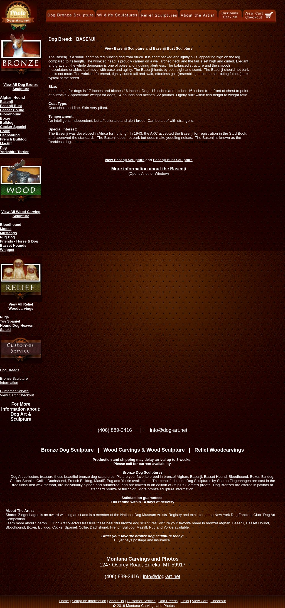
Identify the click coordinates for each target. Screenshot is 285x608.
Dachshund (10, 135)
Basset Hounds (13, 245)
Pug (3, 148)
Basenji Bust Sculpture (172, 48)
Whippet (7, 250)
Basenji (6, 102)
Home (64, 601)
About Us (116, 601)
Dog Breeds (9, 370)
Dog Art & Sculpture (21, 417)
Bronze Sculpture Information (14, 380)
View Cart (200, 601)
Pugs (4, 317)
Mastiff (6, 143)
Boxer (5, 118)
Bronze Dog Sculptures (142, 472)
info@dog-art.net (168, 430)
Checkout (218, 601)
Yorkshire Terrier (14, 152)
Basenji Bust (11, 106)
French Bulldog (13, 139)
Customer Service (14, 391)
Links (185, 601)
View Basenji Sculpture (124, 48)
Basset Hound (12, 110)
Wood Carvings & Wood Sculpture (144, 450)
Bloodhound (10, 114)
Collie (5, 131)
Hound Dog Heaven (16, 325)
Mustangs (8, 233)
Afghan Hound (12, 97)
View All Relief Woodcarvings (20, 306)
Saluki (5, 330)
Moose (5, 229)
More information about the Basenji (148, 168)
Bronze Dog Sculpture (67, 450)
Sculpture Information (89, 601)
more (20, 523)
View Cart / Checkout (17, 395)
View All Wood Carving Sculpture (21, 214)
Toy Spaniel (10, 321)
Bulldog (6, 122)
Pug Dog (7, 237)
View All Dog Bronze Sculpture (20, 87)
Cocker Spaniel (13, 127)
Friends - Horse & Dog (19, 241)
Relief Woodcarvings (219, 450)
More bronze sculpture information (165, 489)
